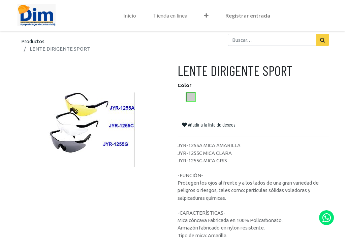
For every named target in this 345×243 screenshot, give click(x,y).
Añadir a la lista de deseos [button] (208, 125)
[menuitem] (130, 15)
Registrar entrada (247, 15)
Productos (32, 41)
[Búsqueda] (322, 40)
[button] (206, 15)
